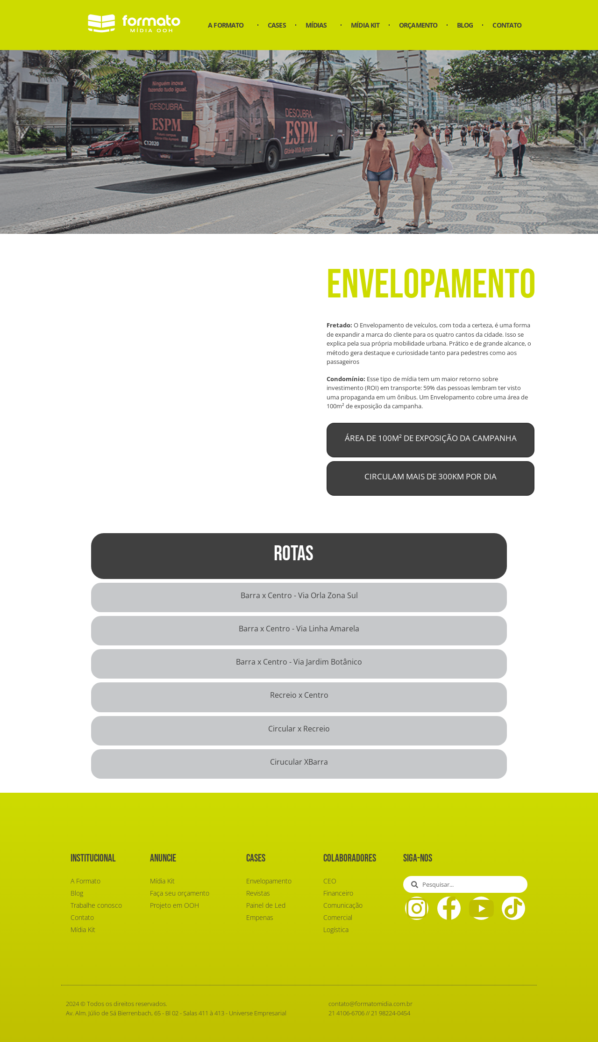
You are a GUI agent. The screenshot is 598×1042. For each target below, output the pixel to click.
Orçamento (418, 25)
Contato (506, 25)
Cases (277, 25)
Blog (465, 25)
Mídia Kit (365, 25)
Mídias (319, 25)
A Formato (228, 25)
